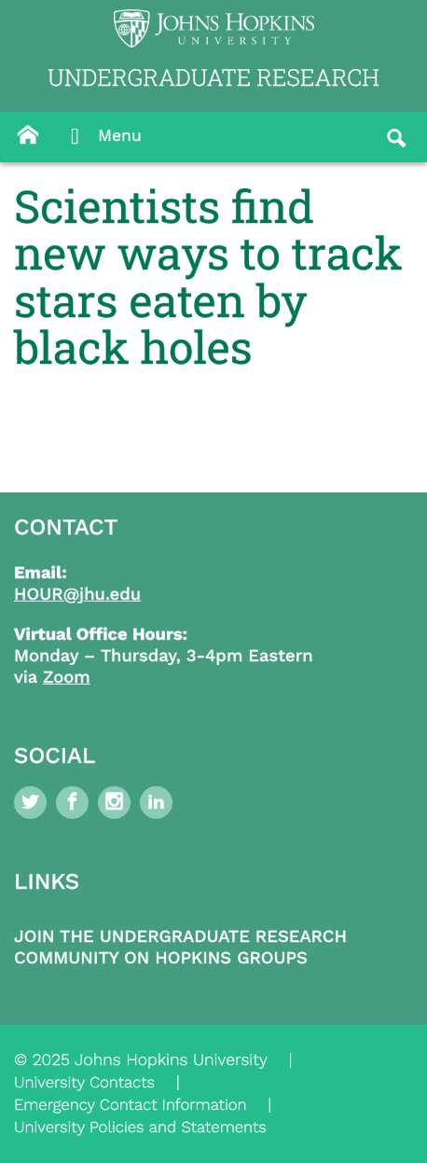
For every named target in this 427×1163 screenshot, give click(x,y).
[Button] (28, 135)
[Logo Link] (214, 28)
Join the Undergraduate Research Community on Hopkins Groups (180, 947)
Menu (101, 137)
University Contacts (84, 1082)
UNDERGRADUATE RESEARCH (213, 77)
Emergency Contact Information (130, 1105)
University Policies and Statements (140, 1127)
